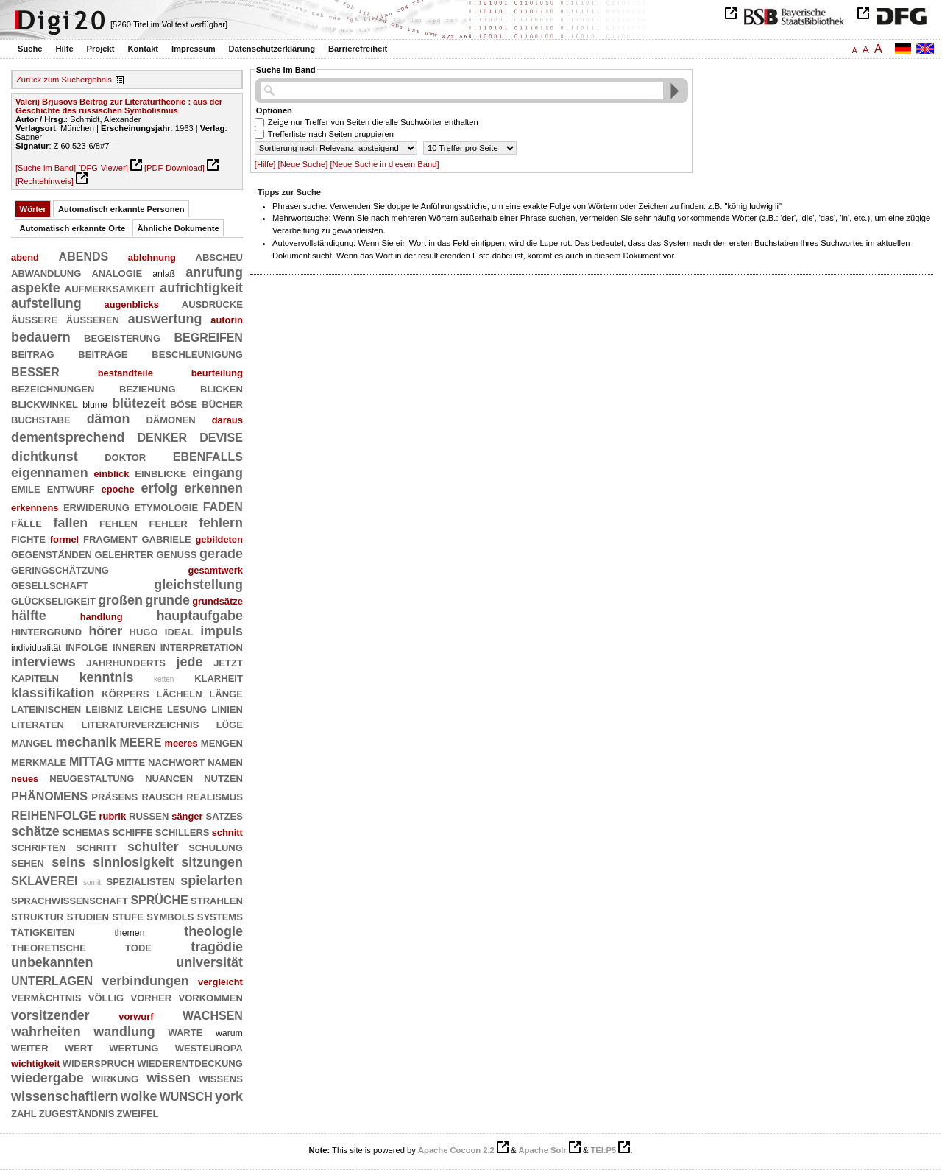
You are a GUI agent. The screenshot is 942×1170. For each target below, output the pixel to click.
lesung (187, 708)
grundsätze (217, 601)
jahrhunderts (126, 662)
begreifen (208, 336)
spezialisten (141, 880)
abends (84, 255)
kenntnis (106, 677)
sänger (186, 816)
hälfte (28, 615)
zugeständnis (77, 1112)
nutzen (223, 777)
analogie (116, 272)
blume (94, 405)
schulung (215, 846)
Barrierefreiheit (357, 48)
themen (129, 933)
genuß (176, 553)
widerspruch (99, 1062)
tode (138, 947)
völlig (106, 997)
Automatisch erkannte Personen (121, 209)
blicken (221, 388)
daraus (227, 420)
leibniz (104, 708)
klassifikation (53, 693)
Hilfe (64, 48)
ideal (179, 631)
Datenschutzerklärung (272, 48)
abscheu (219, 256)
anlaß (163, 274)
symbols (170, 916)
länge (226, 693)
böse (183, 403)
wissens (221, 1078)
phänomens (49, 795)
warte (185, 1031)
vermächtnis (46, 997)
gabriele (166, 538)
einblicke (160, 472)
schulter (153, 846)
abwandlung (46, 272)
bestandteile (125, 372)
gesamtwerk (215, 570)
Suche (30, 48)
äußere (34, 318)
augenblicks (131, 304)
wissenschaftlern (64, 1096)
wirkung (115, 1078)
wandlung (124, 1031)
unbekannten (52, 962)
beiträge (102, 353)
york (229, 1096)
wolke (139, 1096)
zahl (24, 1112)
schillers (182, 831)
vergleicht (220, 981)
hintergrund (46, 631)
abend (25, 257)
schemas (86, 831)
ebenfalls (208, 455)
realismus (214, 796)
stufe (128, 916)
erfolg (159, 488)
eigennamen (49, 472)
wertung (133, 1047)
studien (88, 916)
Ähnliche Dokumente (178, 228)
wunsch (186, 1095)
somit (92, 882)
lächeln (179, 693)
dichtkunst (44, 456)
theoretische (48, 947)
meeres (181, 743)
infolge (86, 646)
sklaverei (44, 879)
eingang (217, 472)
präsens (114, 796)
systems (220, 916)
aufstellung (46, 303)
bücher (222, 403)
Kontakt (142, 48)
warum (229, 1033)
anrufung (214, 272)
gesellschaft (49, 584)
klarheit (218, 677)
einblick (111, 473)
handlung (101, 616)
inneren (134, 646)
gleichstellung (198, 584)
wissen (168, 1078)
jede (190, 662)
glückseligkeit (53, 600)
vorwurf (135, 1016)
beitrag (32, 353)
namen (225, 761)
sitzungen (212, 862)
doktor (125, 456)
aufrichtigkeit (201, 288)
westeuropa (209, 1047)
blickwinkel (44, 403)
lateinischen (46, 708)
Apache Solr (543, 1150)
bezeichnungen (52, 388)
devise (221, 436)
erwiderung (96, 506)
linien (227, 708)
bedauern (41, 337)
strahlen (217, 899)
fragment (110, 538)
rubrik (113, 816)
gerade (221, 553)
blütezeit (139, 403)
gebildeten (218, 539)
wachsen (213, 1014)
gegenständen (51, 553)
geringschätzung (60, 569)
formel (64, 539)
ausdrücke (212, 303)
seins (68, 862)
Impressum (193, 48)
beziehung (147, 388)
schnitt (227, 832)
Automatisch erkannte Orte (73, 228)
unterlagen (52, 979)
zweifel (137, 1112)
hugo (144, 631)
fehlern (221, 522)
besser (35, 371)
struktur (37, 916)
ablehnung (152, 257)
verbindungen (145, 980)
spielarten (211, 880)
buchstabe (41, 419)
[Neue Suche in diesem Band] (384, 164)
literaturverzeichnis (140, 723)
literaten (37, 723)
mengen (222, 742)
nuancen (169, 777)
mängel (31, 742)
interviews (43, 662)
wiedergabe (47, 1078)
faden (223, 505)
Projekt (101, 48)
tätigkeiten (43, 931)
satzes (224, 815)
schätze (35, 831)
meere (140, 741)
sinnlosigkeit (133, 862)
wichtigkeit (35, 1063)
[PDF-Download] (174, 167)
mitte (130, 761)
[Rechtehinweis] (44, 181)
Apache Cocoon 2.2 (456, 1150)
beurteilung (217, 372)
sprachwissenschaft (69, 899)
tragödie (217, 947)
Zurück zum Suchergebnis (64, 79)
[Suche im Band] (45, 167)
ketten (164, 679)
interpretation (201, 646)
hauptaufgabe (199, 615)
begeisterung (122, 337)
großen (120, 600)
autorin (226, 319)
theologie (213, 931)
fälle (26, 522)
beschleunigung (197, 353)
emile (25, 488)
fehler (168, 522)
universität (209, 962)
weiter (30, 1047)
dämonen (170, 419)
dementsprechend (67, 437)
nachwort (176, 761)
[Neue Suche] (303, 164)
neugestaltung (91, 777)
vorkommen (210, 997)
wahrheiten (46, 1031)
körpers (125, 693)
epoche (118, 489)
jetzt (228, 662)
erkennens (34, 507)
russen (149, 815)
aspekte (35, 288)
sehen (27, 862)
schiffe (132, 831)
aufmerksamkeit (110, 288)
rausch (162, 796)
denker (163, 436)
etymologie (166, 506)
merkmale (38, 761)
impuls (221, 631)
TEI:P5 (603, 1150)
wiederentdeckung (190, 1062)
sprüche (159, 898)
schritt (96, 846)
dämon (108, 419)
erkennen (213, 488)
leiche (145, 708)
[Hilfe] (265, 164)
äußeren (92, 318)
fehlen (118, 522)
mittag (91, 760)
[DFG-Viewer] (103, 167)
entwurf (71, 488)
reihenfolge (53, 814)
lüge (229, 723)
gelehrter (124, 553)
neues (24, 778)
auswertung (165, 318)
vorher (150, 997)
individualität (36, 648)
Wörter (33, 209)
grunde (167, 600)
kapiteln (35, 677)
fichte (28, 538)
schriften (38, 846)
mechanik (86, 742)
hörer (105, 631)
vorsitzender (50, 1015)
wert (79, 1047)
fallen (71, 522)
